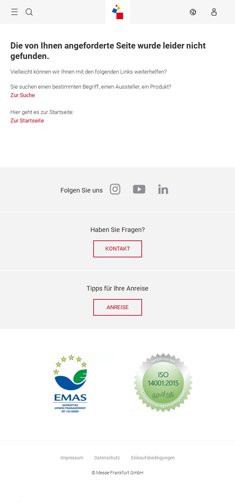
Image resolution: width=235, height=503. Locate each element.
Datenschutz (107, 457)
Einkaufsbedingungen (153, 457)
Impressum (71, 457)
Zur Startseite (27, 121)
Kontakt (117, 249)
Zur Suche (22, 95)
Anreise (118, 307)
